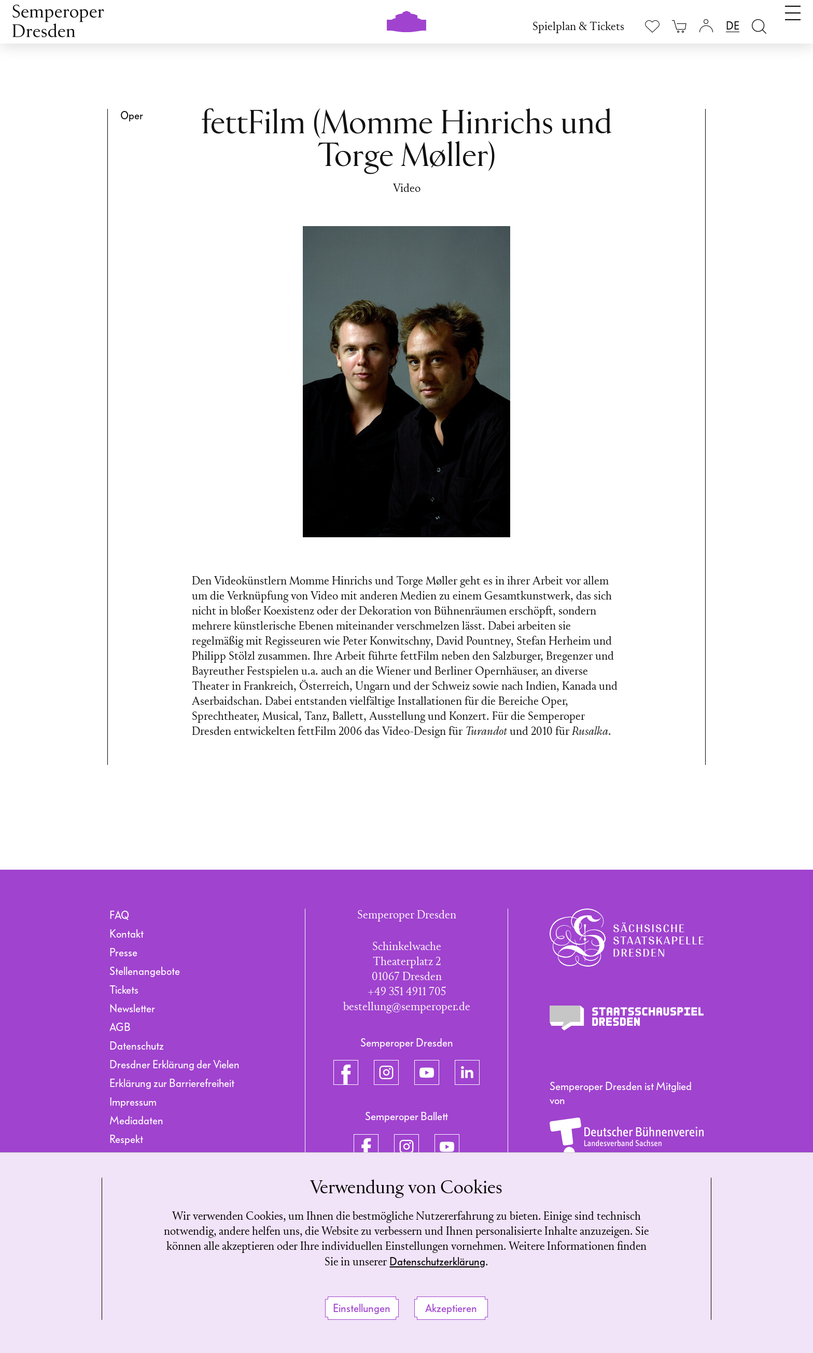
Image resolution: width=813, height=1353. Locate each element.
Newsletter (132, 1008)
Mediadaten (136, 1120)
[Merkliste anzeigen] (652, 26)
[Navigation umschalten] (793, 25)
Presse (123, 952)
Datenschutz (136, 1046)
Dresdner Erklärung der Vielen (174, 1064)
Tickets (123, 990)
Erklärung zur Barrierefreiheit (171, 1083)
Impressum (133, 1102)
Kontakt (126, 934)
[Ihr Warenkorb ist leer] (679, 26)
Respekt (126, 1139)
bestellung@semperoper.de (406, 1007)
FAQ (119, 915)
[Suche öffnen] (759, 26)
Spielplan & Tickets (578, 27)
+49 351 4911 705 (407, 992)
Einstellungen (361, 1308)
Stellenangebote (144, 971)
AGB (120, 1027)
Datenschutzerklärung (454, 1261)
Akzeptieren (451, 1308)
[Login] (706, 26)
